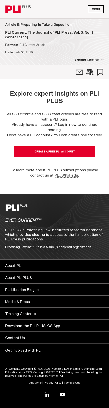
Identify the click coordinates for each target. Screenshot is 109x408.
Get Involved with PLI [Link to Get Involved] (23, 350)
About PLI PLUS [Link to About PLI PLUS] (18, 277)
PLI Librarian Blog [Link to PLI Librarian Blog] (22, 289)
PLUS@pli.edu (66, 175)
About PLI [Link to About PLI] (13, 265)
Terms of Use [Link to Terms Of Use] (72, 382)
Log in (63, 124)
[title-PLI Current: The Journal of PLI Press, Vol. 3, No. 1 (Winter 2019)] (54, 34)
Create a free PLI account (54, 151)
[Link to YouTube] (62, 394)
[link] (79, 72)
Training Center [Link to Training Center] (20, 313)
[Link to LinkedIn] (46, 394)
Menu (96, 9)
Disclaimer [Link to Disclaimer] (35, 382)
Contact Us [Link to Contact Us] (15, 337)
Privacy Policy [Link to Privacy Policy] (52, 382)
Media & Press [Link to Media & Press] (17, 301)
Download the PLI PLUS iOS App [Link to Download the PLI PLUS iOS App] (32, 325)
